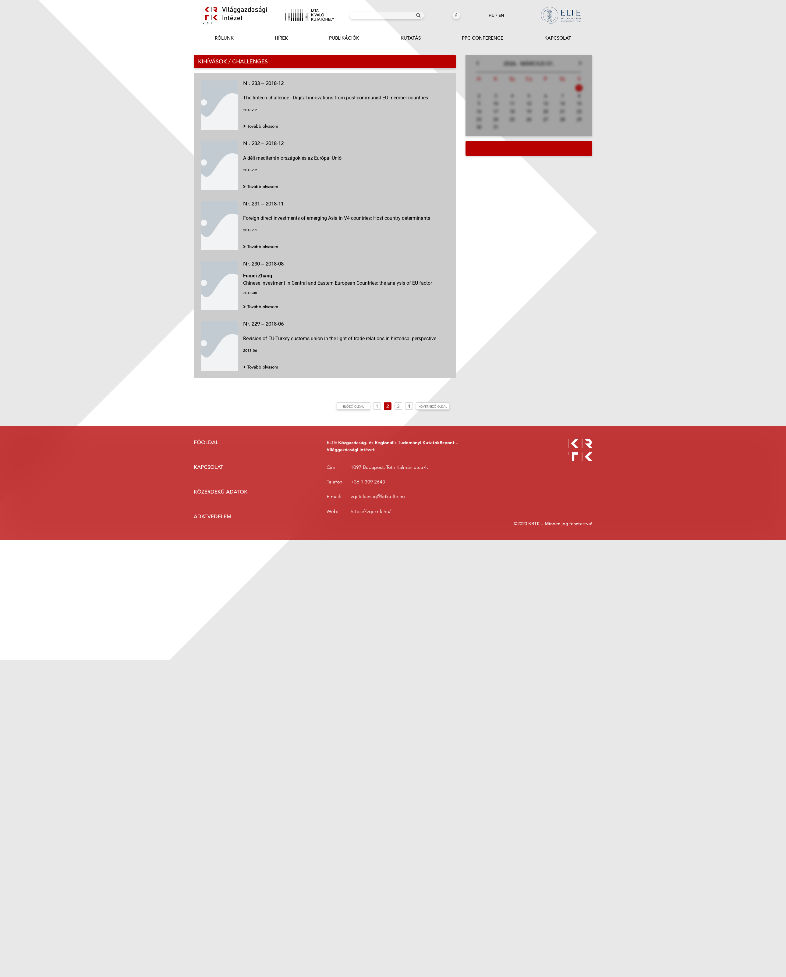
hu (491, 15)
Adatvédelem (212, 516)
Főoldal (206, 442)
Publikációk (344, 40)
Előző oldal (353, 406)
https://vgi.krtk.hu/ (371, 511)
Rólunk (224, 38)
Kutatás (411, 38)
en (501, 15)
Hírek (281, 38)
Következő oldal (433, 406)
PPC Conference (482, 38)
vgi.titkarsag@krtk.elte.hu (378, 497)
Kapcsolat (557, 38)
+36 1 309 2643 (368, 482)
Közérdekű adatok (220, 492)
